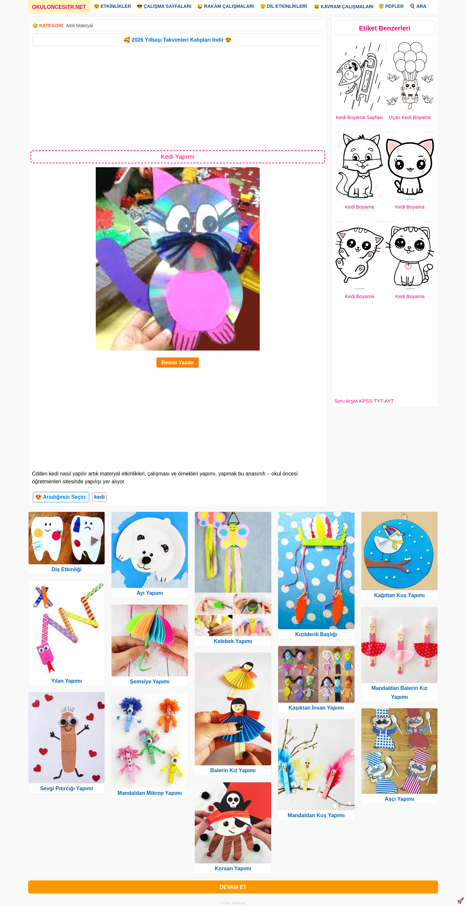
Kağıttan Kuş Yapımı (399, 595)
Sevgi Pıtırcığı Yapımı (66, 788)
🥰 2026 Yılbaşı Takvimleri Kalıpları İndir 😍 (178, 40)
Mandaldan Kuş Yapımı (316, 815)
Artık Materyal (79, 25)
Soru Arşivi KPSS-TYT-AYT (364, 401)
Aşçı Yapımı (399, 799)
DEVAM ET (233, 887)
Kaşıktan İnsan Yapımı (316, 708)
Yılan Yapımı (66, 681)
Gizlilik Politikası (233, 903)
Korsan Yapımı (233, 868)
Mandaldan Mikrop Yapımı (150, 793)
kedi (99, 497)
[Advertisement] (178, 98)
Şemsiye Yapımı (150, 681)
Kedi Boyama (359, 207)
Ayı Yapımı (150, 593)
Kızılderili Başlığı (316, 634)
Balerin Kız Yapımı (232, 770)
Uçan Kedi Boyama (410, 117)
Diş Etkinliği (66, 569)
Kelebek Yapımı (233, 641)
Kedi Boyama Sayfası (359, 117)
